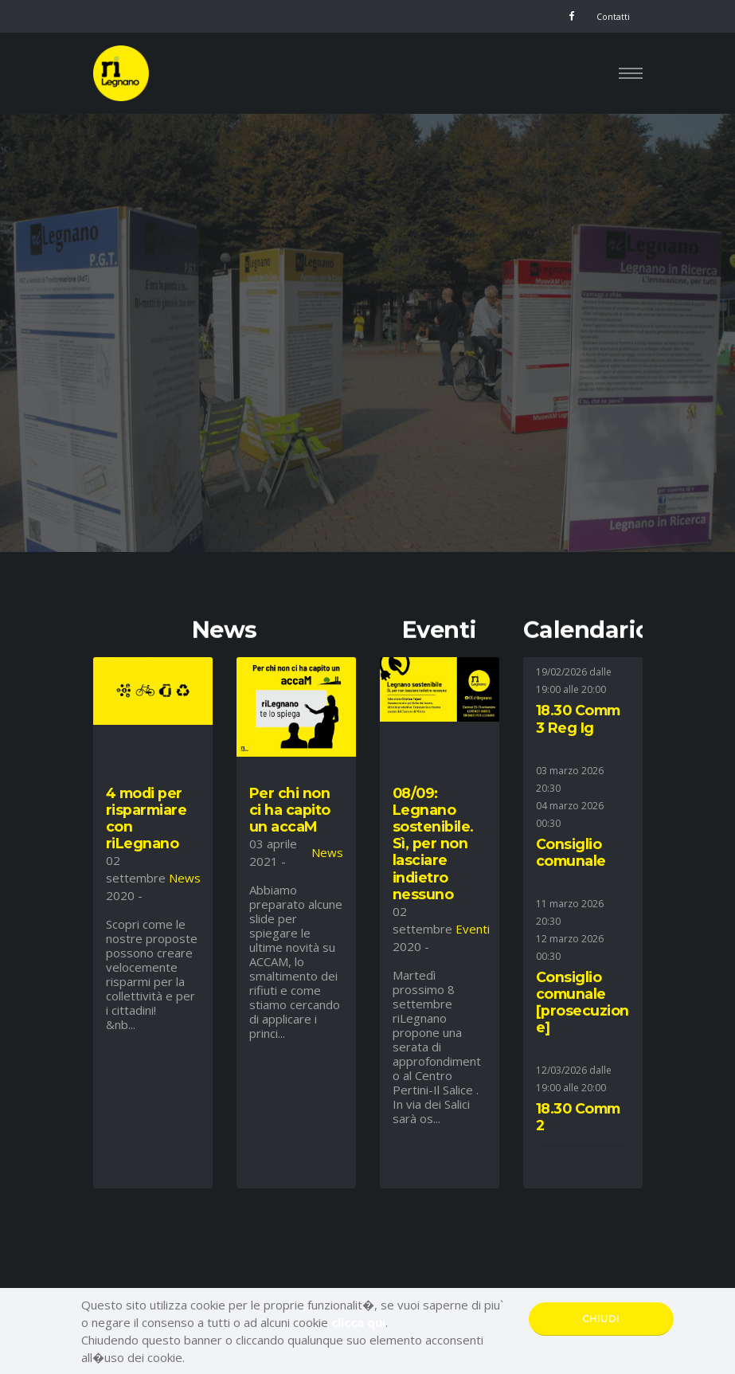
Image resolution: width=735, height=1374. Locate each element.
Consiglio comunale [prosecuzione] (582, 1002)
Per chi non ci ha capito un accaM (289, 810)
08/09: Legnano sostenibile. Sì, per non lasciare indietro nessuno (433, 843)
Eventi (472, 929)
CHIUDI (601, 1319)
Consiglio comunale (571, 852)
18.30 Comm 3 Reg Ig (578, 718)
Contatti (613, 16)
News (185, 878)
